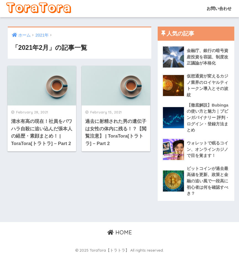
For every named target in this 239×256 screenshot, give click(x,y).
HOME (119, 232)
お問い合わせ (219, 8)
